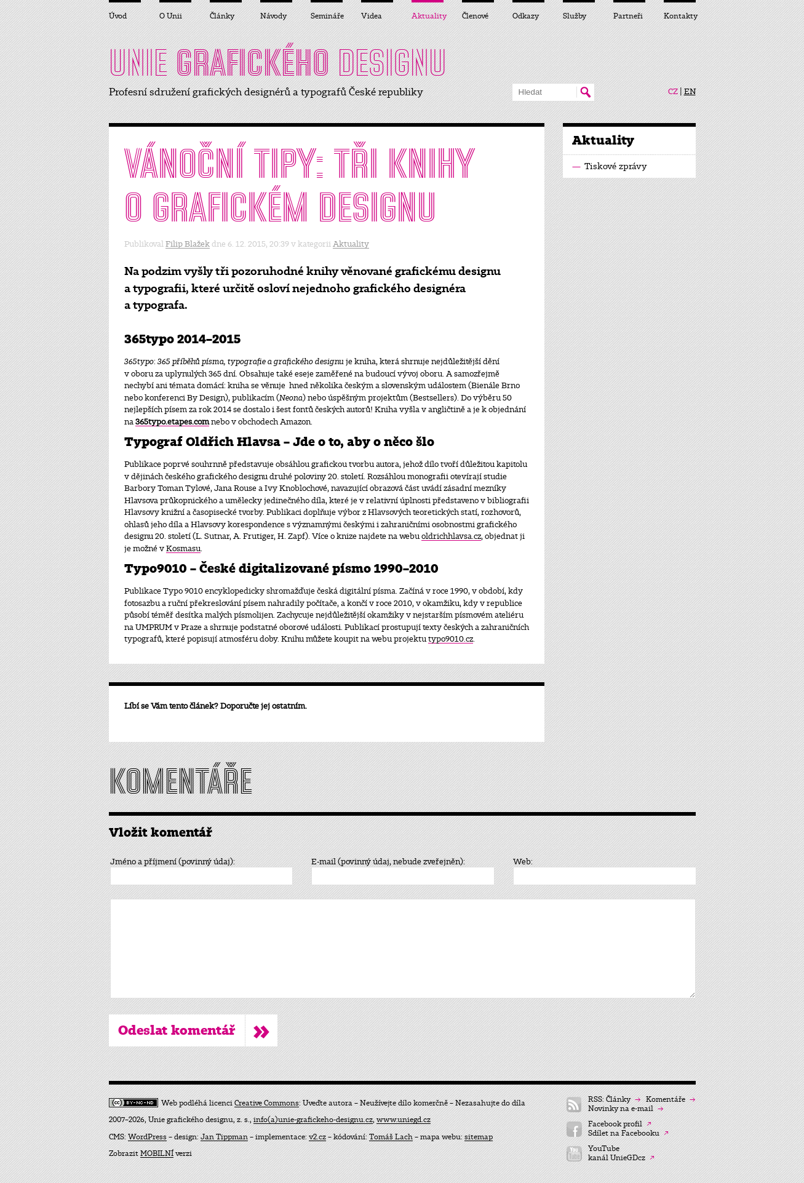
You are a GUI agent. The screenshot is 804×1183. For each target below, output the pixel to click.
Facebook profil (619, 1124)
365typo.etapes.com (172, 421)
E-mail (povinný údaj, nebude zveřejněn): (388, 862)
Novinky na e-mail (625, 1109)
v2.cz (317, 1137)
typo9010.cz (450, 638)
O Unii (170, 16)
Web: (523, 862)
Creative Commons (266, 1103)
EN (690, 92)
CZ (673, 92)
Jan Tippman (224, 1137)
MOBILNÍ (156, 1153)
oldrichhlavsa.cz (451, 536)
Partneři (628, 16)
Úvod (118, 16)
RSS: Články (614, 1100)
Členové (475, 16)
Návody (273, 16)
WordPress (147, 1137)
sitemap (478, 1137)
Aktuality (351, 244)
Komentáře (670, 1100)
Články (222, 16)
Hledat (585, 92)
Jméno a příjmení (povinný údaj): (172, 862)
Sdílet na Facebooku (628, 1133)
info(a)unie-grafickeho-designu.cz (313, 1119)
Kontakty (680, 16)
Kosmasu (183, 548)
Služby (574, 16)
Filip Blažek (187, 244)
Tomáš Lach (391, 1137)
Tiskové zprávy (609, 166)
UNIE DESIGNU (278, 63)
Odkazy (525, 16)
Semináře (327, 16)
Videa (371, 16)
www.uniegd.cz (403, 1119)
